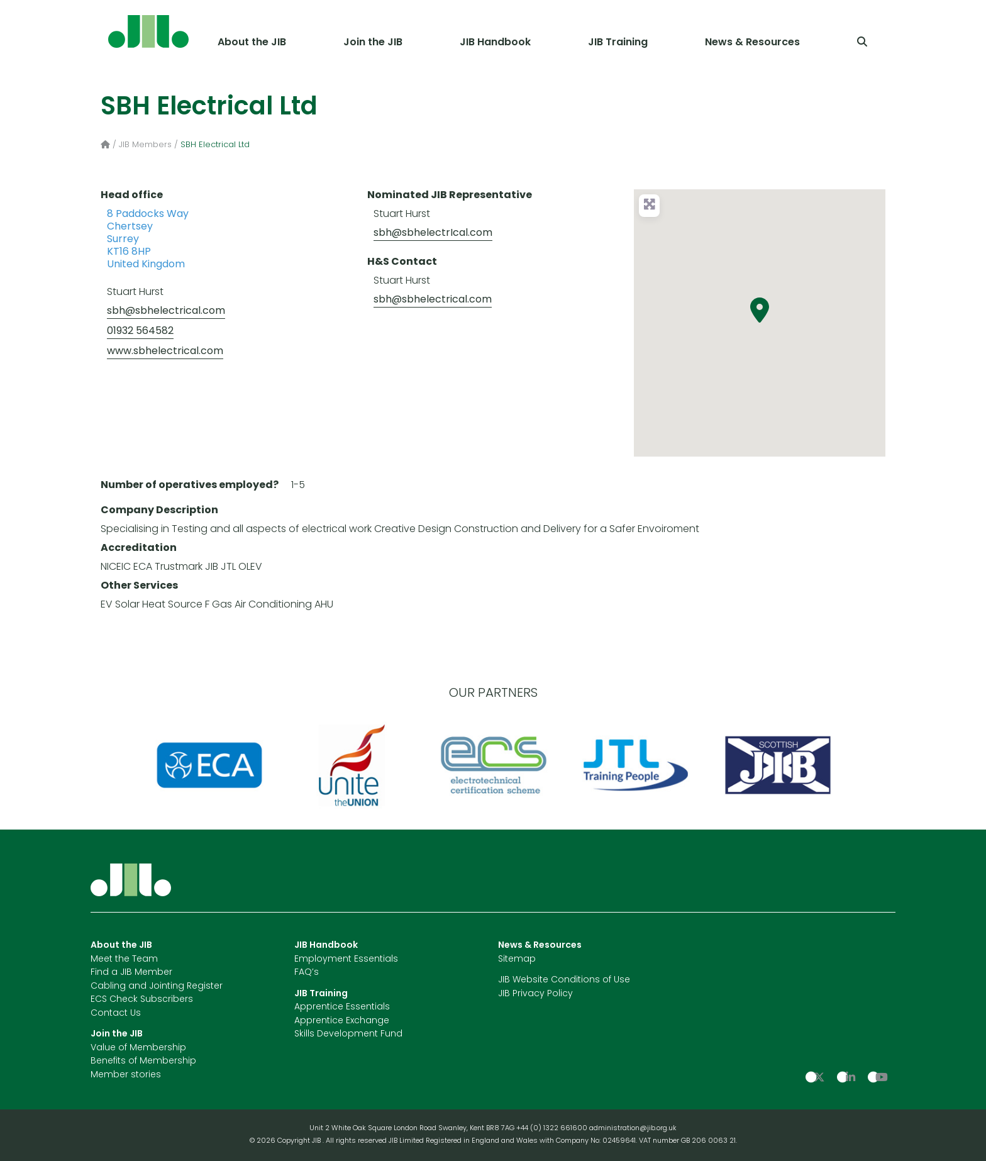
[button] (759, 310)
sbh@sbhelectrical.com (166, 311)
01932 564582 (140, 331)
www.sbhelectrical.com (165, 352)
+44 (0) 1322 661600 (552, 1128)
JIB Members (145, 145)
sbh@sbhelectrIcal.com (433, 233)
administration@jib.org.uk (633, 1128)
